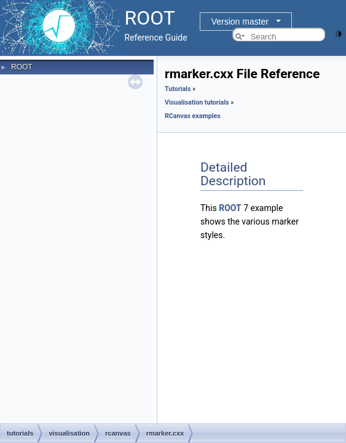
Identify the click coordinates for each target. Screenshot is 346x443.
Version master (240, 21)
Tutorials (178, 89)
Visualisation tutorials (197, 102)
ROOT (22, 67)
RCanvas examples (193, 116)
